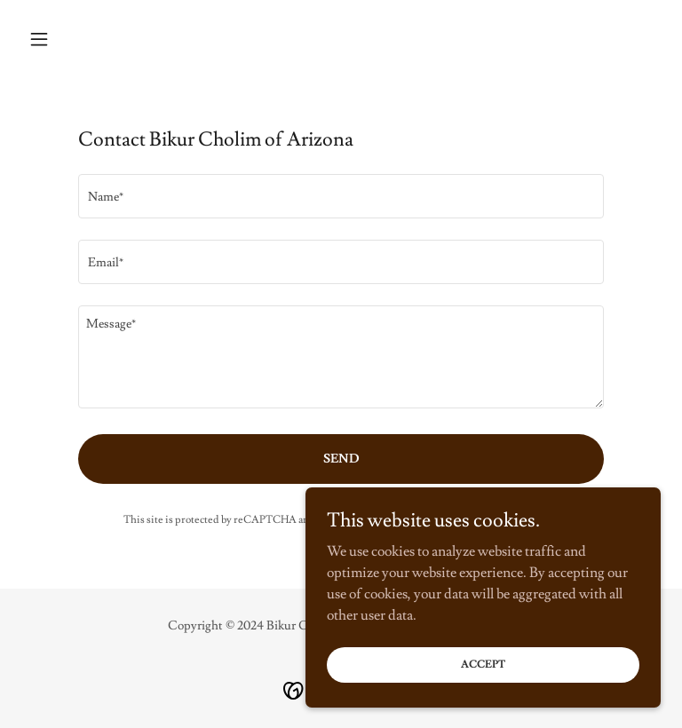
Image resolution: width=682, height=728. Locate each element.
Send (341, 459)
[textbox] (341, 196)
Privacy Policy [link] (400, 519)
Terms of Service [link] (490, 519)
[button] (69, 39)
